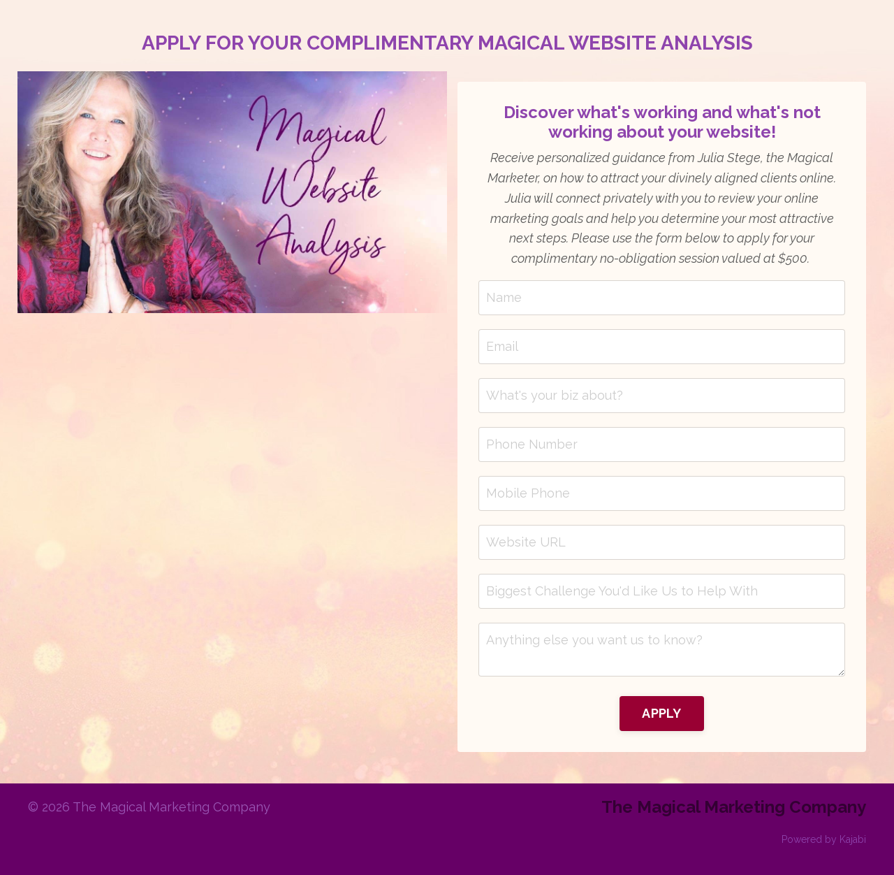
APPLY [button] (661, 713)
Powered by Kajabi (824, 839)
